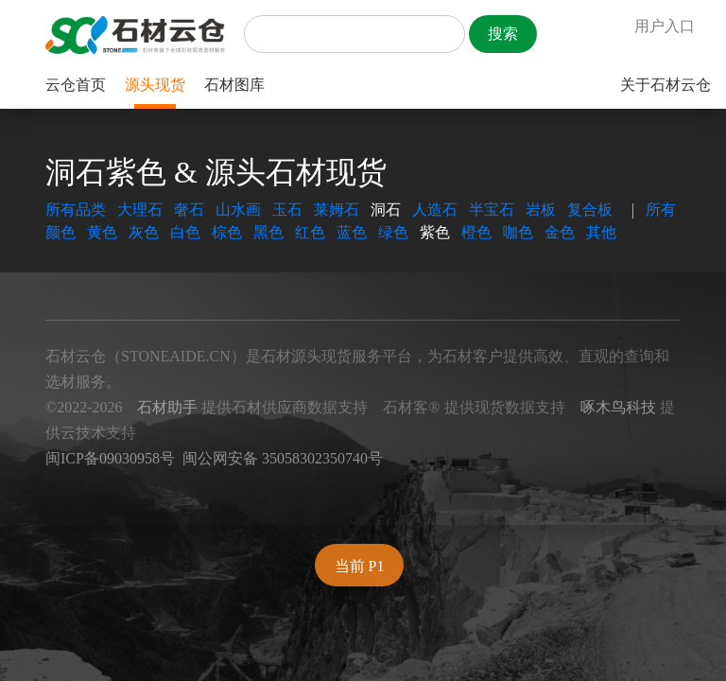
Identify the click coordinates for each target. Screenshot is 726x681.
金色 (559, 232)
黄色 (102, 232)
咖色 (518, 232)
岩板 (541, 209)
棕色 (227, 232)
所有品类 (75, 209)
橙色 (476, 232)
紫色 (435, 232)
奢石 (189, 209)
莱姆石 (336, 209)
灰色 (144, 232)
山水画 (238, 209)
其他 (601, 232)
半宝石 (491, 209)
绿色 (393, 232)
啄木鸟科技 (618, 407)
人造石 (435, 209)
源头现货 (155, 85)
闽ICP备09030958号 (110, 458)
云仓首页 (75, 85)
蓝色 (352, 232)
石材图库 (234, 85)
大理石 (140, 209)
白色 (185, 232)
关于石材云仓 (665, 85)
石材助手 (167, 407)
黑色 (268, 232)
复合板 (590, 209)
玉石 (287, 209)
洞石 (386, 209)
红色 (310, 232)
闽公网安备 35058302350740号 (282, 458)
